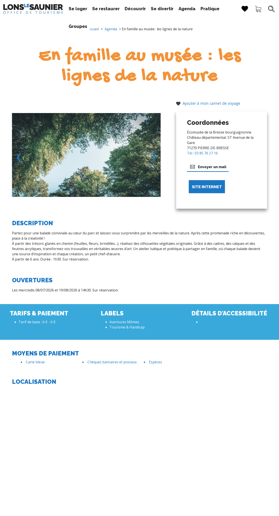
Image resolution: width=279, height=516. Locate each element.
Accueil (93, 29)
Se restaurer (93, 8)
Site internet (207, 186)
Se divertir (149, 8)
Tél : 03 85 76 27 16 (202, 153)
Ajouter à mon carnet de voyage (208, 103)
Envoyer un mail (207, 166)
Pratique (196, 8)
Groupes (220, 8)
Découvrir (122, 8)
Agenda (173, 8)
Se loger (65, 8)
